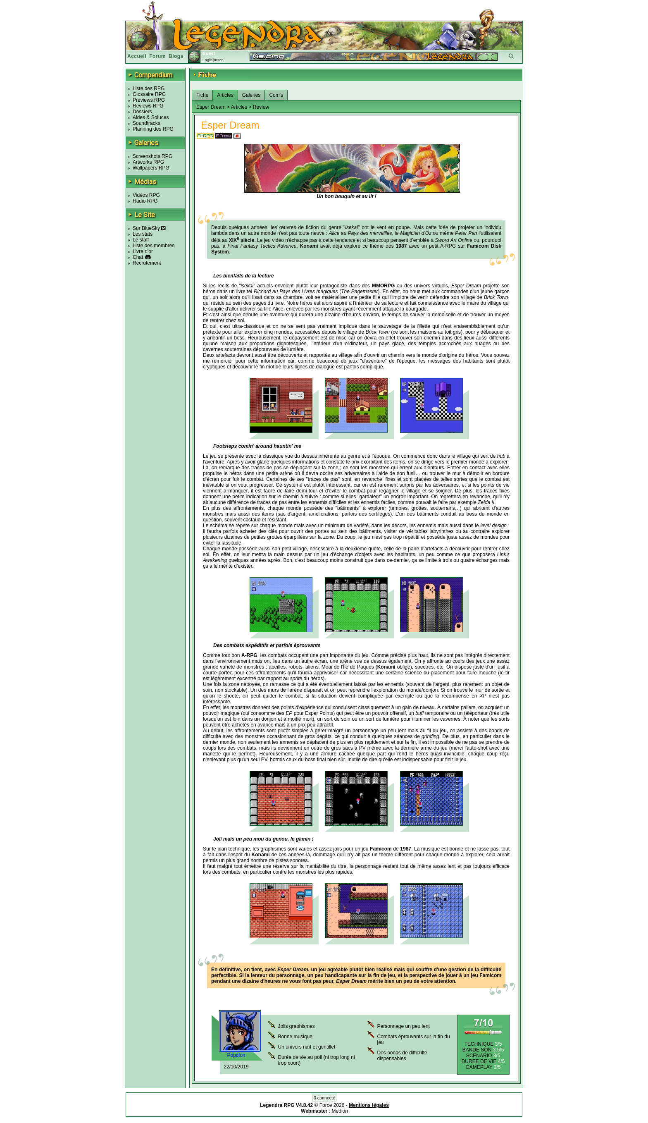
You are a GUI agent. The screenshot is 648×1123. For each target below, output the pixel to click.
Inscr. (219, 60)
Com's (276, 95)
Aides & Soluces (151, 117)
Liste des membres (153, 245)
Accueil (136, 56)
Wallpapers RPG (151, 168)
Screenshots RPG (152, 156)
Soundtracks (146, 123)
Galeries (251, 95)
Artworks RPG (148, 162)
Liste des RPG (148, 88)
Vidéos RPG (146, 195)
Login (207, 60)
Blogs (176, 56)
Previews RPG (149, 100)
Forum (157, 56)
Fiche (202, 95)
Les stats (142, 234)
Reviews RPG (148, 106)
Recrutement (147, 263)
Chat (138, 257)
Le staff (141, 240)
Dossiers (142, 112)
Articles (225, 95)
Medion (340, 1111)
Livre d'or (143, 251)
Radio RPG (145, 201)
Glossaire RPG (149, 94)
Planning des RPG (153, 129)
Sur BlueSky (149, 228)
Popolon (236, 1055)
